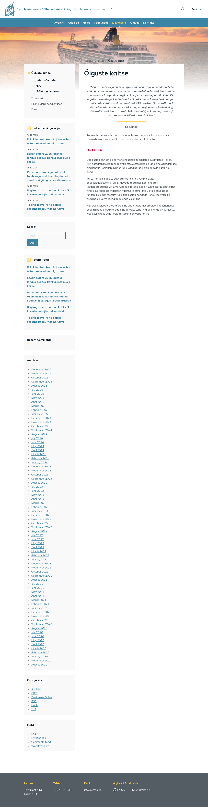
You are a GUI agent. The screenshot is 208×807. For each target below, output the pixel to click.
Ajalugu (135, 22)
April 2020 (37, 644)
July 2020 (37, 632)
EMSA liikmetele (138, 790)
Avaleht (59, 22)
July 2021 (37, 583)
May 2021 (37, 591)
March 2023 (38, 502)
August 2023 (39, 482)
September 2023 (41, 478)
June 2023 (37, 490)
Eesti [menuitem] (194, 9)
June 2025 (37, 393)
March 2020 (38, 648)
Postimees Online (41, 697)
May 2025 (37, 397)
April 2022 (37, 547)
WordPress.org (40, 746)
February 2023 (40, 507)
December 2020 (41, 612)
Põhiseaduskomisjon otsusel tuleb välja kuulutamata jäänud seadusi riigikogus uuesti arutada (49, 176)
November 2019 (41, 660)
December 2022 (41, 515)
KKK (38, 85)
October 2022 (40, 523)
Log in (35, 733)
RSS (34, 701)
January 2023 (39, 511)
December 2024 (41, 418)
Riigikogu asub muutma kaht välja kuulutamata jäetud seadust (49, 192)
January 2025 (39, 414)
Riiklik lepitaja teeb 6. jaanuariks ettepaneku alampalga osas (48, 141)
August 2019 (39, 664)
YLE (33, 709)
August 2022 (39, 531)
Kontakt (148, 22)
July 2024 (37, 438)
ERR (34, 693)
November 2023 (41, 470)
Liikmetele (119, 22)
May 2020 (37, 640)
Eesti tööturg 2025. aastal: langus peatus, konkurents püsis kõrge (48, 157)
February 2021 (40, 604)
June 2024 (37, 442)
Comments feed (41, 741)
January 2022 (39, 559)
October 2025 (40, 377)
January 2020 (39, 656)
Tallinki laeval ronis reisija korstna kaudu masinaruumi (45, 206)
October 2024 (40, 426)
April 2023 (37, 498)
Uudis (34, 705)
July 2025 (37, 389)
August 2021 (39, 579)
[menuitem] (196, 9)
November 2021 (41, 567)
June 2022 (37, 539)
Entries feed (38, 737)
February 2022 (40, 555)
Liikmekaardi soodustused (46, 103)
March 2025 (38, 405)
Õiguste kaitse (41, 72)
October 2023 (40, 474)
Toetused (37, 98)
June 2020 (37, 636)
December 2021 (41, 563)
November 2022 (41, 519)
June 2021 (37, 587)
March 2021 (38, 600)
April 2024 (37, 450)
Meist (86, 22)
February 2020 (40, 652)
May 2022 (37, 543)
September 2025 (41, 381)
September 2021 (41, 575)
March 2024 (38, 454)
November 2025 (41, 373)
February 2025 (40, 410)
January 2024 (39, 462)
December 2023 (41, 466)
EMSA (118, 790)
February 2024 (40, 458)
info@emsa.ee (92, 790)
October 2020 (40, 620)
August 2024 (39, 434)
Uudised (73, 22)
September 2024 (41, 430)
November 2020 (41, 616)
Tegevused (101, 22)
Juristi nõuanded (46, 80)
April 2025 (37, 401)
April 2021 (37, 595)
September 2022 (41, 527)
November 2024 (41, 422)
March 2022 (38, 551)
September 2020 (41, 624)
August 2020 (39, 628)
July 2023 (37, 486)
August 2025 (39, 385)
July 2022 (37, 535)
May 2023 (37, 494)
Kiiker (34, 109)
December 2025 (41, 369)
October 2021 (40, 571)
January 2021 (39, 608)
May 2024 (37, 446)
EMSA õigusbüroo (47, 91)
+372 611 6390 (63, 790)
